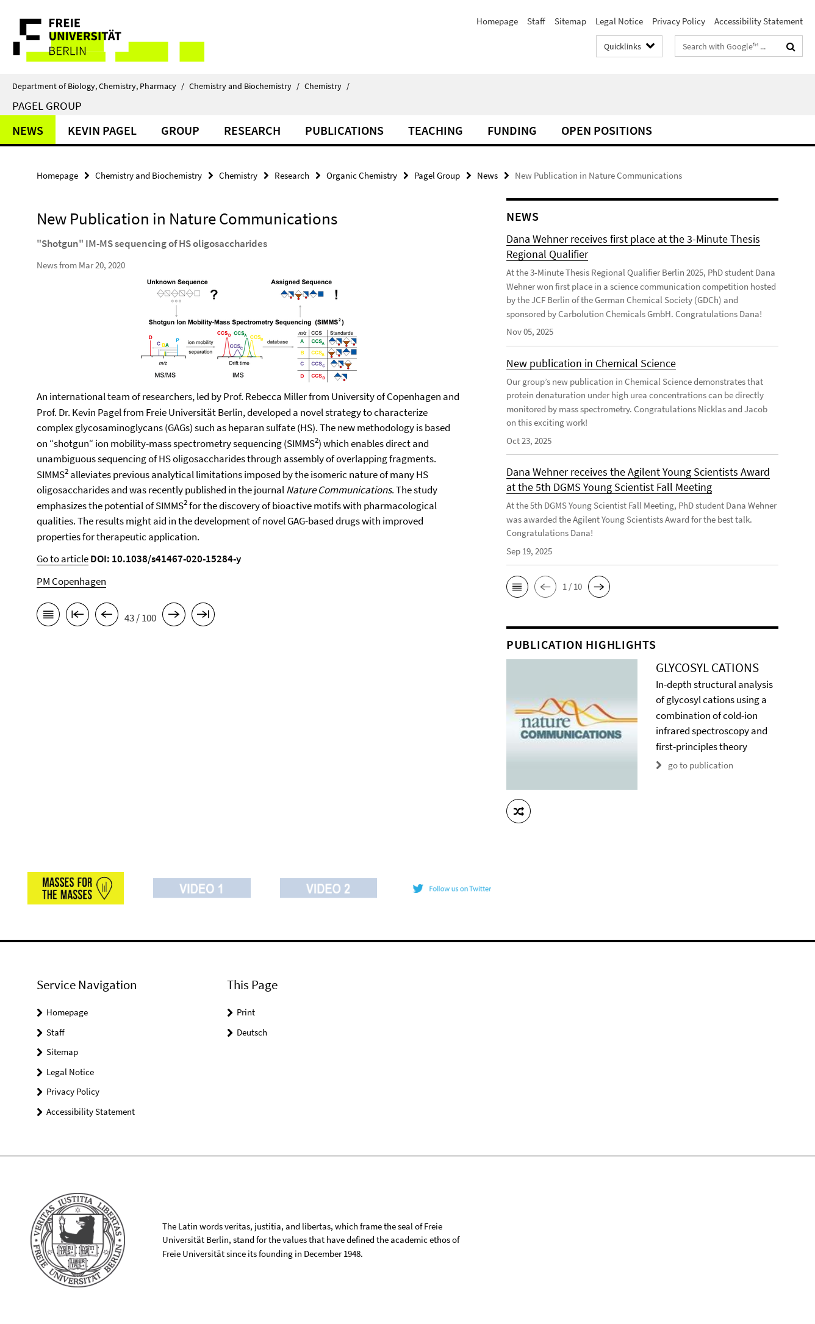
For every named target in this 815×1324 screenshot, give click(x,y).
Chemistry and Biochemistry (244, 86)
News (27, 130)
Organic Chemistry (361, 175)
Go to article (62, 558)
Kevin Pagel (102, 130)
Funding (512, 130)
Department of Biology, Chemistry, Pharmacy (98, 86)
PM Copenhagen (71, 581)
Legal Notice (619, 21)
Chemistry (327, 86)
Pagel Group (47, 105)
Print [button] (246, 1012)
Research (252, 130)
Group (180, 130)
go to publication (700, 765)
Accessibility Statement (758, 21)
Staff (536, 21)
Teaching (435, 130)
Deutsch (252, 1032)
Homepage (497, 21)
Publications (344, 130)
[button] (517, 586)
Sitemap (570, 21)
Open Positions (606, 130)
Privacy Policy (678, 21)
